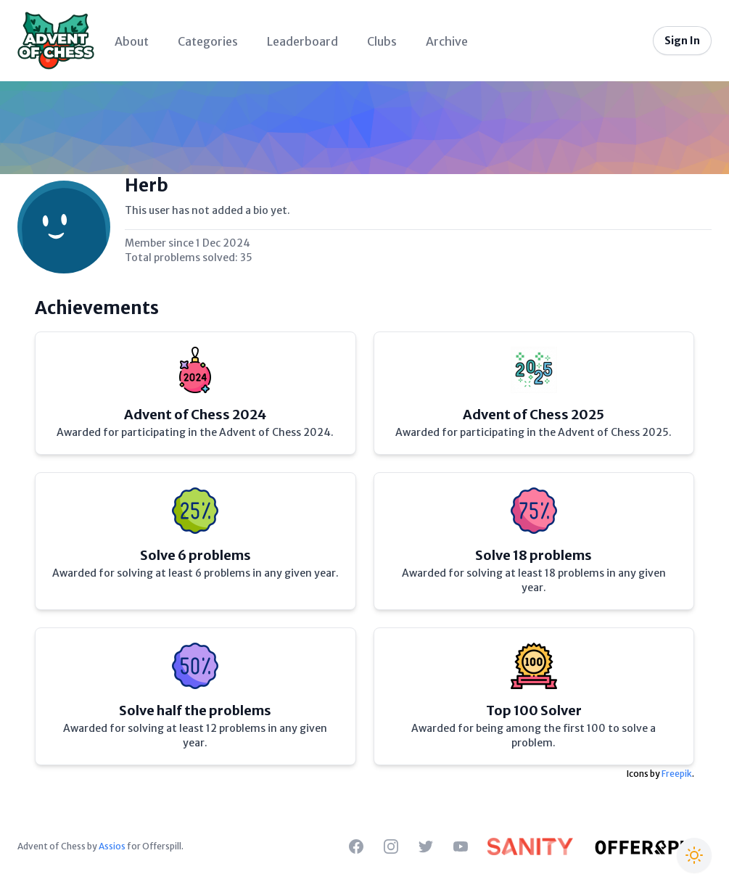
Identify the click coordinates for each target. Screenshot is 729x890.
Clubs (382, 41)
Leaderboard (302, 41)
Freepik (677, 773)
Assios (112, 846)
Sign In (682, 40)
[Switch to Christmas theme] (694, 855)
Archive (447, 41)
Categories (208, 41)
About (132, 41)
